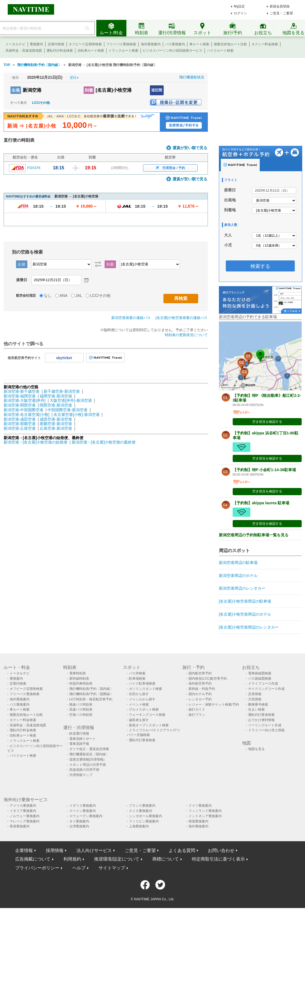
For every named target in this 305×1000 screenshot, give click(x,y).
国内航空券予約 (200, 673)
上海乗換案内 (139, 826)
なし (48, 295)
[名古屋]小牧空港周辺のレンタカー (249, 627)
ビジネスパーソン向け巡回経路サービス (172, 50)
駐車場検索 (137, 678)
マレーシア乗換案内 (24, 821)
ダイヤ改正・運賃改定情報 (89, 749)
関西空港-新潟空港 (56, 405)
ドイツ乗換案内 (200, 806)
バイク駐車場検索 (142, 683)
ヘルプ (79, 868)
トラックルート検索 (123, 50)
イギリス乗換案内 (82, 806)
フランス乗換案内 (142, 806)
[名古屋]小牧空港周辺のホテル (245, 614)
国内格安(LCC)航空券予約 (208, 678)
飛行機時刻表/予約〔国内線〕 (91, 689)
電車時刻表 (77, 673)
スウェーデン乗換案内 (85, 816)
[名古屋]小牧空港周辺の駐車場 (245, 601)
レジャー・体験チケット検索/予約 (214, 704)
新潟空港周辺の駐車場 (238, 562)
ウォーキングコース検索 (147, 715)
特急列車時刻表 (80, 683)
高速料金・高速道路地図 (24, 50)
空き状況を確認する (267, 422)
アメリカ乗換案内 (23, 806)
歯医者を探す (139, 720)
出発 (16, 90)
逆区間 (156, 90)
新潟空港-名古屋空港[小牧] (26, 414)
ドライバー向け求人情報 (266, 730)
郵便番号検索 (258, 704)
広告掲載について (33, 859)
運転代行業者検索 (142, 740)
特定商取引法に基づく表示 (218, 859)
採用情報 (54, 850)
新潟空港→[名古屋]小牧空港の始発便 (36, 442)
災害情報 (254, 694)
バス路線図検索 (259, 678)
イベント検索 (139, 704)
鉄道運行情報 (79, 733)
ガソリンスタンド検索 (145, 689)
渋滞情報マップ (80, 775)
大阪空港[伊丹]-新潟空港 (71, 400)
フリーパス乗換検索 (121, 44)
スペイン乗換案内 (82, 811)
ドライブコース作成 (263, 683)
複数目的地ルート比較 (230, 44)
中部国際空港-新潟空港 (67, 410)
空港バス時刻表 (80, 715)
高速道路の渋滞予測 (84, 770)
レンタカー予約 (200, 699)
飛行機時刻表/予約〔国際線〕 (91, 694)
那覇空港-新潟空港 (56, 423)
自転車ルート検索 (91, 50)
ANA (64, 295)
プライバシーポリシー (37, 868)
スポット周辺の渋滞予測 (87, 765)
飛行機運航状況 (191, 77)
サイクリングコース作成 (266, 689)
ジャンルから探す (142, 699)
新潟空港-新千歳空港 (22, 391)
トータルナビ (15, 44)
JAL (78, 295)
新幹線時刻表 (79, 678)
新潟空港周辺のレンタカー (242, 588)
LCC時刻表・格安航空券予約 (90, 699)
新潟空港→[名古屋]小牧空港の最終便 (104, 442)
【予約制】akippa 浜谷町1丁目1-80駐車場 (265, 435)
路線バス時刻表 (80, 704)
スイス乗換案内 (140, 811)
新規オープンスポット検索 (149, 725)
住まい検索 (256, 709)
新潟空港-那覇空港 (20, 423)
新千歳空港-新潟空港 (62, 391)
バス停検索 (137, 673)
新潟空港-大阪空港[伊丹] (25, 400)
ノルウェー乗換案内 (24, 816)
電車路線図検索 (259, 673)
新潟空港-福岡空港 (20, 396)
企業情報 (24, 850)
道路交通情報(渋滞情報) (87, 759)
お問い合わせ (221, 850)
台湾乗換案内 (79, 826)
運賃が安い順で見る (190, 148)
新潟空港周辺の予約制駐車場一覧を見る (253, 535)
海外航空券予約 (200, 683)
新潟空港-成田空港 (20, 419)
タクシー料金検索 (264, 44)
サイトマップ (112, 868)
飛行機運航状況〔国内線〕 (89, 754)
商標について (165, 859)
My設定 (239, 6)
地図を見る (256, 749)
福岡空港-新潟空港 (56, 396)
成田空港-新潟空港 (56, 419)
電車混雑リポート (82, 739)
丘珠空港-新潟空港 (56, 428)
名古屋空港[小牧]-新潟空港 (76, 414)
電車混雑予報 (79, 744)
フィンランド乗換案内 (205, 811)
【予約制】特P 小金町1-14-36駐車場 (264, 470)
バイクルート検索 (220, 50)
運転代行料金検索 (59, 50)
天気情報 (254, 699)
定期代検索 (56, 44)
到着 (89, 90)
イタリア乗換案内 (23, 811)
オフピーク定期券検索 (85, 44)
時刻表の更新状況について (186, 335)
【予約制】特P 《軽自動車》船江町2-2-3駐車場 (267, 397)
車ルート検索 (199, 44)
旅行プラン (197, 715)
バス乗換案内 (175, 44)
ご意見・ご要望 (281, 13)
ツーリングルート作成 (264, 725)
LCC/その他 (41, 103)
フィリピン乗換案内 (144, 821)
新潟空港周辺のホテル (238, 575)
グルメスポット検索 (144, 709)
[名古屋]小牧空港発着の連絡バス (181, 318)
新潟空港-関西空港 (20, 405)
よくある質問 (182, 850)
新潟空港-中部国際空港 (24, 410)
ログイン (240, 13)
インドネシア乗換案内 (205, 816)
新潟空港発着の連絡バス (131, 318)
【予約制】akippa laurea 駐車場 (261, 503)
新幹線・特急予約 (202, 689)
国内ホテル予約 (200, 694)
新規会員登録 (280, 6)
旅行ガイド (197, 709)
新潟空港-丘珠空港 (20, 428)
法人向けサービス (94, 850)
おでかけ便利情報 (261, 720)
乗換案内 (36, 44)
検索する (260, 266)
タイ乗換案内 (79, 821)
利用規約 (72, 859)
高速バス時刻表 (80, 709)
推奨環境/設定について (116, 859)
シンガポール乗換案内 (145, 816)
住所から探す (139, 694)
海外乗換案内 (151, 44)
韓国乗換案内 (198, 821)
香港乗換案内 (20, 826)
